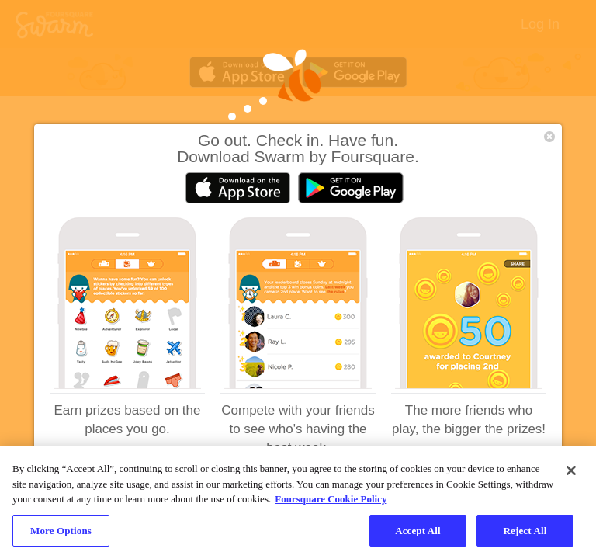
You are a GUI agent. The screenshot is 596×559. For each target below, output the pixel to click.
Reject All (525, 535)
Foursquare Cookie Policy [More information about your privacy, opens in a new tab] (330, 503)
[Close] (571, 475)
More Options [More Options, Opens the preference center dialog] (61, 535)
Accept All (418, 535)
